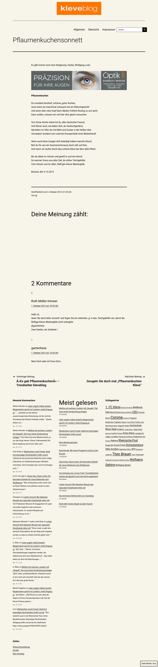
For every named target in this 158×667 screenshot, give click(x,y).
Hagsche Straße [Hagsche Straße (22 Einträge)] (123, 426)
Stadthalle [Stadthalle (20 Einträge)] (108, 455)
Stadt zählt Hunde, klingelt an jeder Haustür (76, 504)
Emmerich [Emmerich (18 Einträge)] (126, 418)
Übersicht (93, 29)
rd (36, 195)
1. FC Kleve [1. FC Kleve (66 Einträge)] (113, 407)
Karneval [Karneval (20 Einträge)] (108, 433)
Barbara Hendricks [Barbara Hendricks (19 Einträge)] (127, 407)
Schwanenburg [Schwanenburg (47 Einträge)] (134, 444)
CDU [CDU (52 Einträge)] (134, 412)
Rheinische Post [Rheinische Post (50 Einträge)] (128, 440)
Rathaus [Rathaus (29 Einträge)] (114, 441)
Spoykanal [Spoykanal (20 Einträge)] (139, 449)
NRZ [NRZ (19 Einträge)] (143, 437)
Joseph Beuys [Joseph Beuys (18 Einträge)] (128, 429)
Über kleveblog (18, 654)
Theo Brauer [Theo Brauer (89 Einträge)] (121, 454)
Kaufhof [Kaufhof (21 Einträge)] (114, 433)
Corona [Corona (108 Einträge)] (117, 417)
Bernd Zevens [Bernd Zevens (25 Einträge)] (115, 412)
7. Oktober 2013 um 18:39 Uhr (44, 306)
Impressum (108, 29)
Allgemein (79, 29)
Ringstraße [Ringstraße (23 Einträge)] (109, 445)
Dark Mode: (149, 663)
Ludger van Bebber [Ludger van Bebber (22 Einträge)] (112, 437)
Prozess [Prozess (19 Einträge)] (107, 441)
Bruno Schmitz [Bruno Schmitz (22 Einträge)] (126, 412)
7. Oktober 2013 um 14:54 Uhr (44, 353)
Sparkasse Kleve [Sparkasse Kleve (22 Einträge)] (125, 449)
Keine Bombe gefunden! (68, 442)
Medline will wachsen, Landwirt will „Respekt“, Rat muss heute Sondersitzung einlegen (32, 433)
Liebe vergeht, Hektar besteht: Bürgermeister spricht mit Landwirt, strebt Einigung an (32, 409)
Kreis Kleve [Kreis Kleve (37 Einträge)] (128, 433)
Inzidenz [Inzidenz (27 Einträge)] (120, 429)
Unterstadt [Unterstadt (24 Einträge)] (139, 455)
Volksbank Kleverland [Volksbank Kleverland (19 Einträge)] (112, 460)
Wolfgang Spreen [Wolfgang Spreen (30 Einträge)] (123, 465)
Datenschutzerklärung (21, 647)
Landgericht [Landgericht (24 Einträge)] (139, 433)
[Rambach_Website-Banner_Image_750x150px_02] (79, 80)
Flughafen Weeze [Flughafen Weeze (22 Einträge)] (120, 422)
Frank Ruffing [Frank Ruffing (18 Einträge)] (131, 422)
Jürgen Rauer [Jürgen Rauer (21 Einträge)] (137, 429)
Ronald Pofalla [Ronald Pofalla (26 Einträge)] (120, 445)
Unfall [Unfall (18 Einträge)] (133, 455)
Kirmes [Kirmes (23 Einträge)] (120, 433)
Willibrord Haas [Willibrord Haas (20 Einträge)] (124, 460)
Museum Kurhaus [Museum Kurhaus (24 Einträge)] (126, 437)
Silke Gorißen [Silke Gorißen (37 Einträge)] (112, 449)
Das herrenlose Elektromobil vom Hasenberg (76, 496)
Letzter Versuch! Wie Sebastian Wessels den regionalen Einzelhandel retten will (32, 525)
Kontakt (16, 650)
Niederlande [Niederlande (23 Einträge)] (137, 437)
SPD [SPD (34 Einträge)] (133, 449)
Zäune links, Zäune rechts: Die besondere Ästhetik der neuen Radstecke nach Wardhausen (32, 479)
